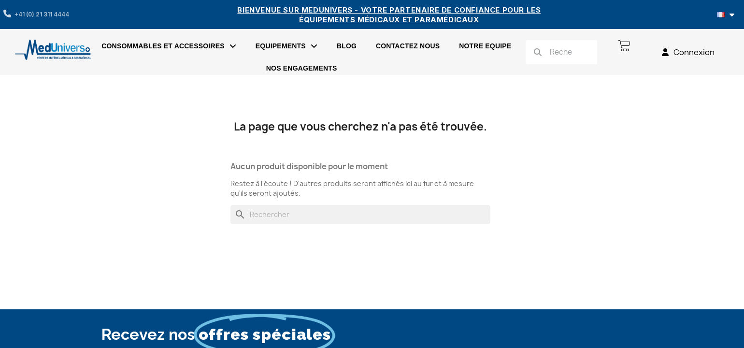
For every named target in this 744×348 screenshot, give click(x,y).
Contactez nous (408, 46)
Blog (347, 46)
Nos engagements (301, 68)
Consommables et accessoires (168, 46)
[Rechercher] (360, 214)
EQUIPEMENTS (286, 46)
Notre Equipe (485, 46)
